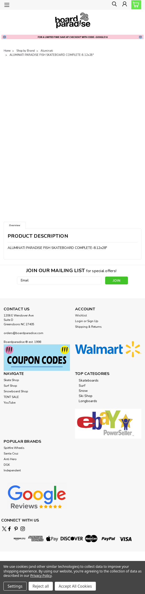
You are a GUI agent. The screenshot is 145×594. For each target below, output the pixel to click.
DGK (7, 465)
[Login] (124, 5)
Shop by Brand (25, 51)
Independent (12, 470)
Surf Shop (10, 386)
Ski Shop (85, 396)
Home (7, 51)
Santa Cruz (11, 453)
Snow (83, 390)
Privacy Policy (41, 575)
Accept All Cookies (75, 586)
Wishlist (81, 315)
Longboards (88, 401)
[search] (113, 5)
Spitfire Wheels (14, 448)
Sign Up (92, 321)
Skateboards (89, 380)
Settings (15, 586)
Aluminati (47, 51)
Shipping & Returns (88, 327)
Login (79, 321)
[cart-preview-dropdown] (135, 4)
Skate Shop (11, 380)
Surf (82, 385)
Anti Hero (10, 459)
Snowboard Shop (16, 391)
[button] (37, 357)
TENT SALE (11, 397)
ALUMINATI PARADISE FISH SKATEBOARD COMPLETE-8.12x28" (52, 55)
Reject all (41, 586)
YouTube (9, 403)
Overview (14, 225)
